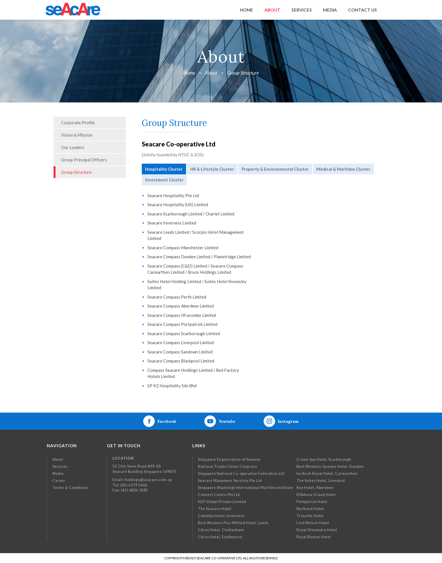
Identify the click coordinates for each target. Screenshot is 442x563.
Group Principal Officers (84, 159)
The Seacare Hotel (214, 509)
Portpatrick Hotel (312, 502)
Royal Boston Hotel (314, 537)
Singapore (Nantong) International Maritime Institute (245, 488)
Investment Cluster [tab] (164, 179)
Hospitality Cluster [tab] (164, 169)
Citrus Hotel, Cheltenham (221, 530)
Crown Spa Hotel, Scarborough (324, 459)
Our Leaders (72, 147)
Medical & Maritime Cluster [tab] (343, 169)
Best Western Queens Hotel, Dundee (330, 466)
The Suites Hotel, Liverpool (321, 481)
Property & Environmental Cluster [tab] (275, 169)
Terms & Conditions (70, 488)
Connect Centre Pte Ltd (219, 495)
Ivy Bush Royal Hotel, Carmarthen (327, 473)
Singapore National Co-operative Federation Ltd (241, 473)
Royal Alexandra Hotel (317, 530)
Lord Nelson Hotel (313, 523)
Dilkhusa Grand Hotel (316, 495)
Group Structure (76, 172)
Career (58, 481)
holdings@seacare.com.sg (148, 480)
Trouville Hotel (310, 516)
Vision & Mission (76, 134)
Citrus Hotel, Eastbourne (220, 537)
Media (58, 473)
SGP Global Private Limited (222, 502)
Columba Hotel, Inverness (221, 516)
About (57, 459)
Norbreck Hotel (310, 509)
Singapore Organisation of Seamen (229, 459)
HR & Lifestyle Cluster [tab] (212, 169)
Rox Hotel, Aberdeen (315, 488)
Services (60, 466)
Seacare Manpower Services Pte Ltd (230, 481)
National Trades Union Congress (227, 466)
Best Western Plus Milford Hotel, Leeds (233, 523)
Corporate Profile (78, 122)
